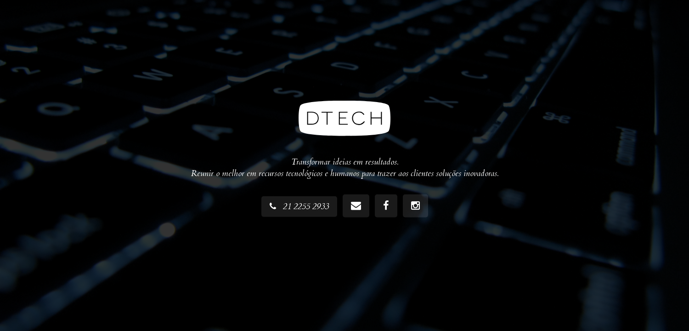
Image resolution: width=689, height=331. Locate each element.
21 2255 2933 (299, 206)
